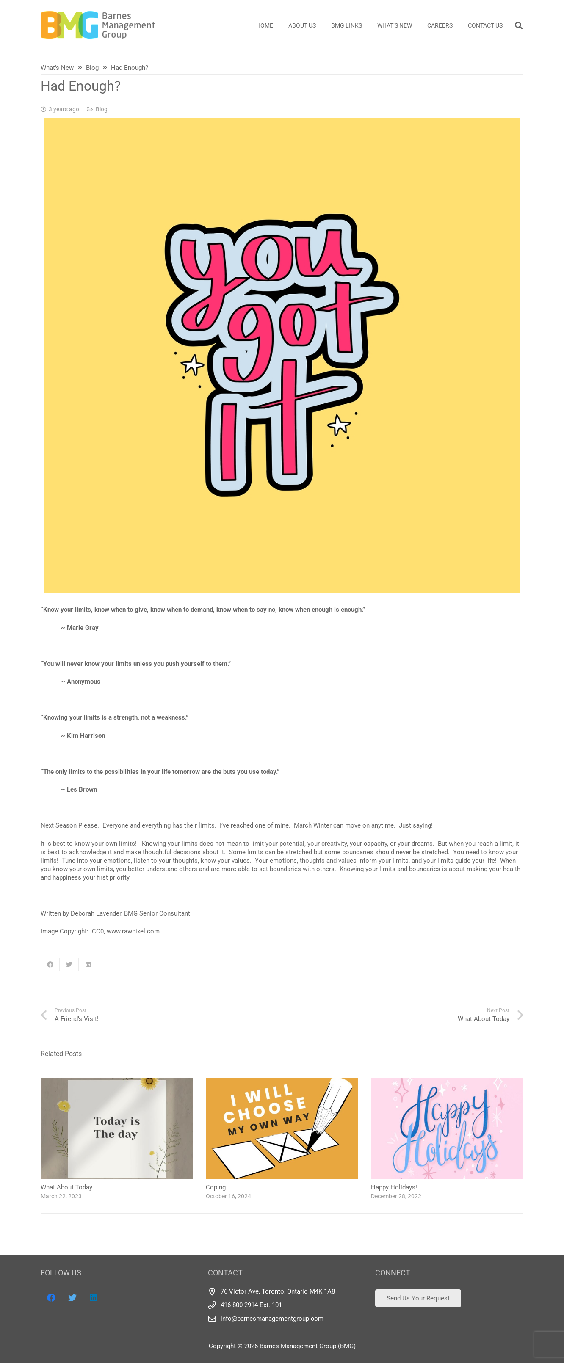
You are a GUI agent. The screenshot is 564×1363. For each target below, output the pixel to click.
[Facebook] (51, 1297)
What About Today (66, 1187)
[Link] (98, 25)
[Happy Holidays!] (447, 1082)
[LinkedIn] (93, 1297)
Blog (102, 109)
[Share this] (50, 964)
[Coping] (282, 1082)
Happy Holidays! (394, 1187)
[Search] (518, 25)
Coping (216, 1187)
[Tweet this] (69, 964)
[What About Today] (117, 1082)
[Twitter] (72, 1297)
